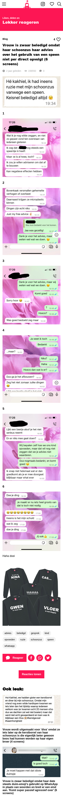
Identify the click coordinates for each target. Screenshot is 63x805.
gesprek (35, 633)
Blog (5, 39)
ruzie (22, 639)
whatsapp (10, 646)
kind (47, 633)
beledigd (21, 633)
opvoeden (10, 639)
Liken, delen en (11, 18)
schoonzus (36, 639)
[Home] (27, 4)
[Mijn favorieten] (52, 4)
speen (50, 639)
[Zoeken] (59, 4)
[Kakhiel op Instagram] (43, 4)
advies (8, 633)
